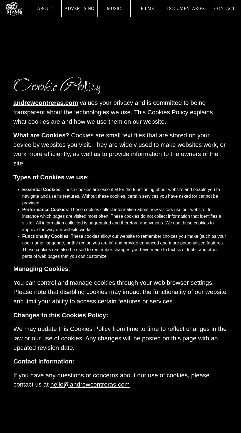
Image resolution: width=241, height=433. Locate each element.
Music (114, 8)
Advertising (79, 8)
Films (147, 8)
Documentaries (186, 8)
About (45, 8)
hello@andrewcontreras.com (90, 384)
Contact (224, 8)
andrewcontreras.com (45, 102)
